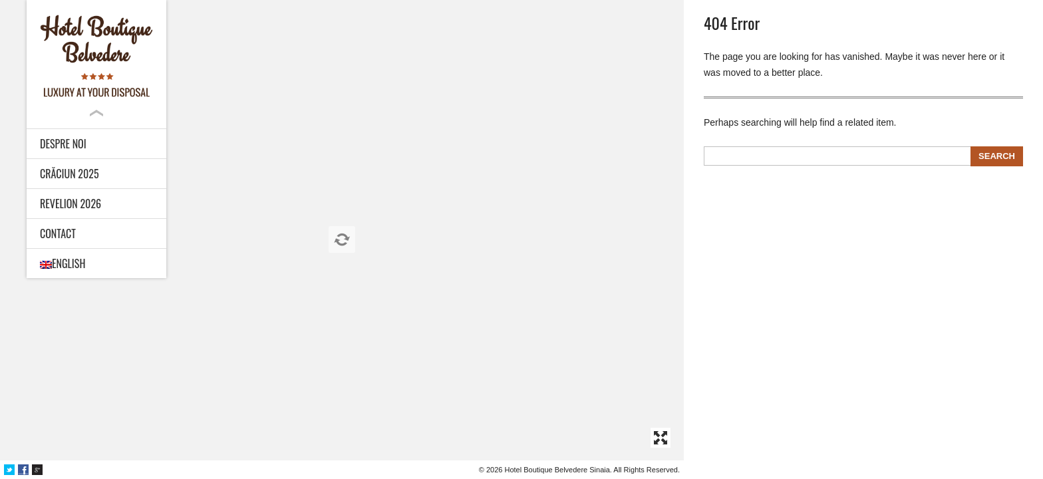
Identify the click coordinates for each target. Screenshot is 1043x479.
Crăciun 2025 (69, 174)
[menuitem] (96, 263)
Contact (58, 233)
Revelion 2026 (70, 204)
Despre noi (63, 144)
